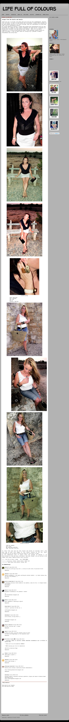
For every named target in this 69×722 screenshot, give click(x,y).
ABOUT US (20, 14)
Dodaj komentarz (5, 682)
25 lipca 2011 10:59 (12, 659)
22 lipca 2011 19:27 (12, 590)
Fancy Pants (7, 606)
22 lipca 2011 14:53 (12, 567)
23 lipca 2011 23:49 (12, 631)
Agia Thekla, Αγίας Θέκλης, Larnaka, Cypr (17, 562)
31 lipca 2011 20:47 (18, 666)
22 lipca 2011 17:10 (18, 581)
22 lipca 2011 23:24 (14, 606)
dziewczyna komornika (9, 666)
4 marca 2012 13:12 (13, 674)
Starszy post (43, 715)
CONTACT (7, 14)
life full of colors (9, 639)
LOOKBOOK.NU (38, 14)
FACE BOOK (26, 14)
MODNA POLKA (46, 14)
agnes (6, 631)
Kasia (6, 590)
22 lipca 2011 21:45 (12, 599)
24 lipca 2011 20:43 (12, 653)
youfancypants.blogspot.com (11, 610)
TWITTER (32, 14)
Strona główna (24, 715)
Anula (6, 599)
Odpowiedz (7, 570)
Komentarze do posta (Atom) (14, 717)
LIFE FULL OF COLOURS (29, 9)
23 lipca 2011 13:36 (13, 615)
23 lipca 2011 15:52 (17, 624)
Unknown (6, 573)
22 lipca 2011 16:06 (12, 573)
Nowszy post (5, 715)
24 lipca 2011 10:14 (19, 639)
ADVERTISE (13, 14)
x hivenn (18, 626)
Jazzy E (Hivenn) (8, 624)
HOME (3, 14)
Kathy (6, 653)
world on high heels (9, 581)
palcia (6, 567)
